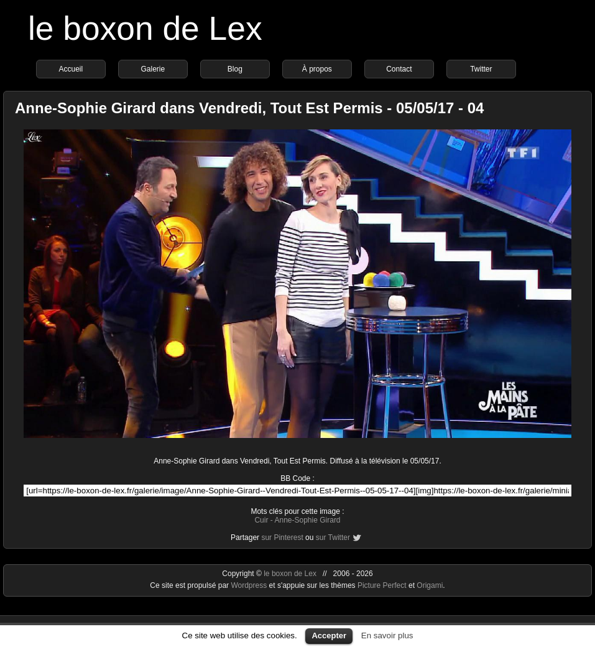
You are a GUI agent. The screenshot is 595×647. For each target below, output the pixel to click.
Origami (430, 585)
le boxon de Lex (145, 28)
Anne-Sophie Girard (307, 520)
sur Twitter (333, 537)
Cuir (261, 520)
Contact (399, 69)
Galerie (153, 69)
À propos (317, 69)
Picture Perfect (382, 585)
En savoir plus (387, 635)
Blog (235, 69)
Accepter (328, 635)
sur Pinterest (282, 537)
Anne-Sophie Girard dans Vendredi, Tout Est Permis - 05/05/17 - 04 (249, 108)
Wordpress (250, 585)
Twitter (481, 69)
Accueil (71, 69)
